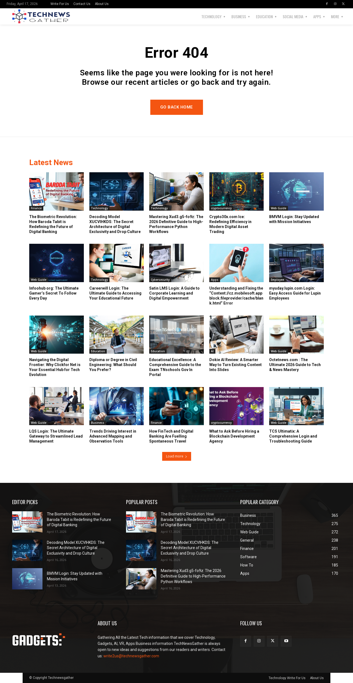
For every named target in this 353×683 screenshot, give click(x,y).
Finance (36, 208)
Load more (176, 456)
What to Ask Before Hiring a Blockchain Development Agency (234, 436)
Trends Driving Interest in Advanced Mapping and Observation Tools (112, 436)
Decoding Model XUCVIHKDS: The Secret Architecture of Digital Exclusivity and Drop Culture (76, 547)
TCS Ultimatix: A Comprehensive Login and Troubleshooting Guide (293, 436)
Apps (214, 280)
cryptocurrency (221, 208)
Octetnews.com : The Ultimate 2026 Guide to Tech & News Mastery (295, 365)
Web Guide (278, 208)
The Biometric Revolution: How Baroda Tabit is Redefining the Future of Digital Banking (79, 519)
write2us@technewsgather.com (131, 656)
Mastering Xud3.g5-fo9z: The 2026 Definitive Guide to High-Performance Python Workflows (193, 576)
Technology (99, 208)
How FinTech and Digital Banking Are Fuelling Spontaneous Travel (171, 436)
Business (97, 423)
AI (212, 351)
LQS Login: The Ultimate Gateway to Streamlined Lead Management (56, 436)
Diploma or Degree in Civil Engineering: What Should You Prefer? (113, 365)
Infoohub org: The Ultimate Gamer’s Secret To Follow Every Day (54, 293)
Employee (277, 280)
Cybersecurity (160, 280)
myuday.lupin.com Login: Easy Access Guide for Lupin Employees (295, 293)
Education (98, 351)
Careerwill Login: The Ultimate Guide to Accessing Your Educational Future (115, 293)
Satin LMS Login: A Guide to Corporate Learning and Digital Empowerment (174, 293)
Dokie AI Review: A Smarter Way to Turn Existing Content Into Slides (235, 365)
